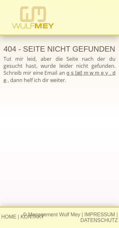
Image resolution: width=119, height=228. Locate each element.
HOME (9, 216)
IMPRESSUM (99, 214)
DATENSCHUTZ (99, 220)
